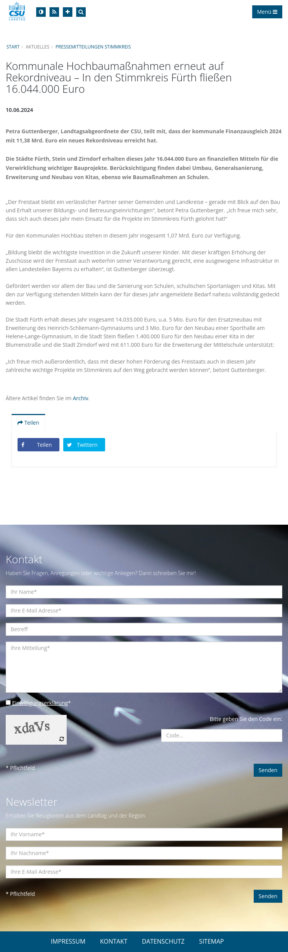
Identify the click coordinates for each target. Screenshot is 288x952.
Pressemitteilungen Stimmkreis (93, 47)
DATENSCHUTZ (163, 941)
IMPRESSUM (68, 941)
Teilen (28, 422)
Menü (267, 11)
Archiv (80, 398)
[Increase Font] (67, 12)
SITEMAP (211, 941)
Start (12, 47)
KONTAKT (113, 941)
